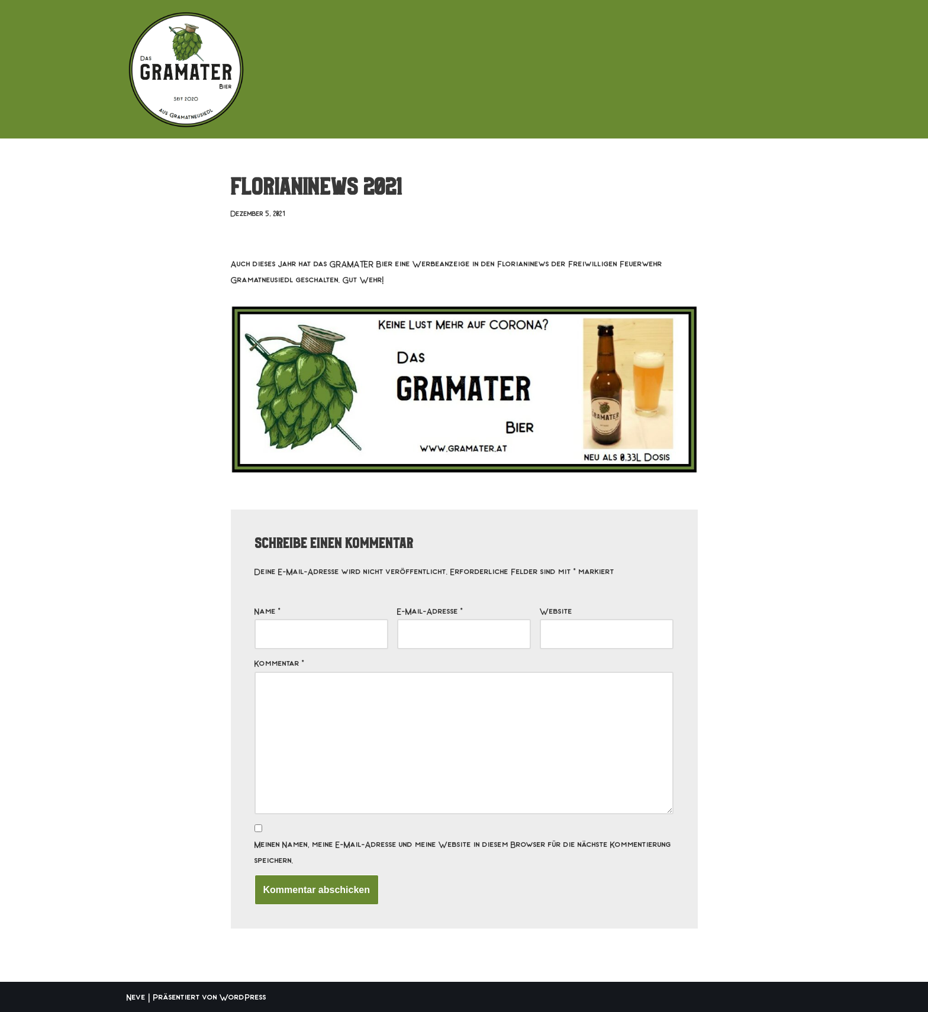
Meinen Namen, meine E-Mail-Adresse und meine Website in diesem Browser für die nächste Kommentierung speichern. (462, 852)
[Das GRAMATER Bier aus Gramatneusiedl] (186, 69)
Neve (136, 997)
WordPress (243, 997)
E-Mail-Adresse (430, 611)
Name (267, 611)
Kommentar (279, 663)
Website (556, 611)
